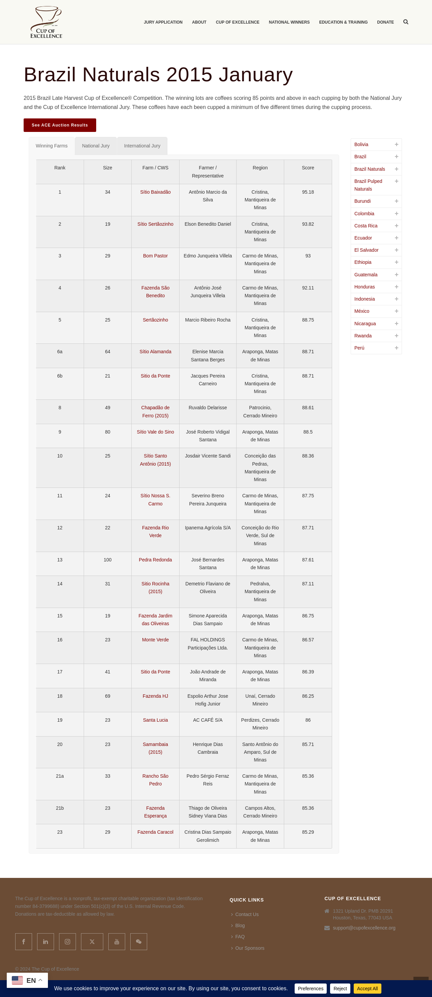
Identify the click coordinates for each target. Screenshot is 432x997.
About (199, 22)
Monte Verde (155, 639)
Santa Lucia (155, 720)
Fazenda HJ (155, 696)
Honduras (364, 286)
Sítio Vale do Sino (155, 432)
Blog (238, 925)
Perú (359, 348)
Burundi (362, 201)
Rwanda (363, 335)
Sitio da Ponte (155, 376)
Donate (385, 22)
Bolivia (361, 144)
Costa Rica (365, 225)
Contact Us (245, 914)
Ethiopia (363, 262)
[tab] (52, 146)
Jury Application (163, 22)
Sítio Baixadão (155, 192)
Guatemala (365, 274)
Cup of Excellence (238, 22)
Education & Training (343, 22)
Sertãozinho (155, 320)
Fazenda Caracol (155, 832)
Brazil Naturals (369, 169)
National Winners (289, 22)
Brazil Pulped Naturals (368, 185)
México (361, 311)
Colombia (364, 213)
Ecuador (363, 238)
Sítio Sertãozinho (155, 224)
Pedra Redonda (155, 559)
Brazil (360, 156)
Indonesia (364, 299)
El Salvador (366, 250)
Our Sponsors (247, 948)
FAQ (238, 936)
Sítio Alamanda (155, 351)
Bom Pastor (155, 255)
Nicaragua (365, 323)
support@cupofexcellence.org (364, 928)
